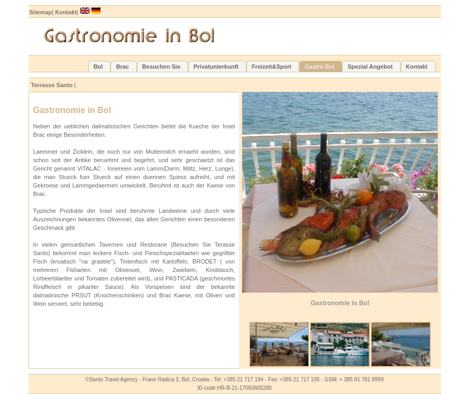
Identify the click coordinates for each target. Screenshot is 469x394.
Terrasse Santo (52, 85)
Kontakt (66, 12)
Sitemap (41, 12)
